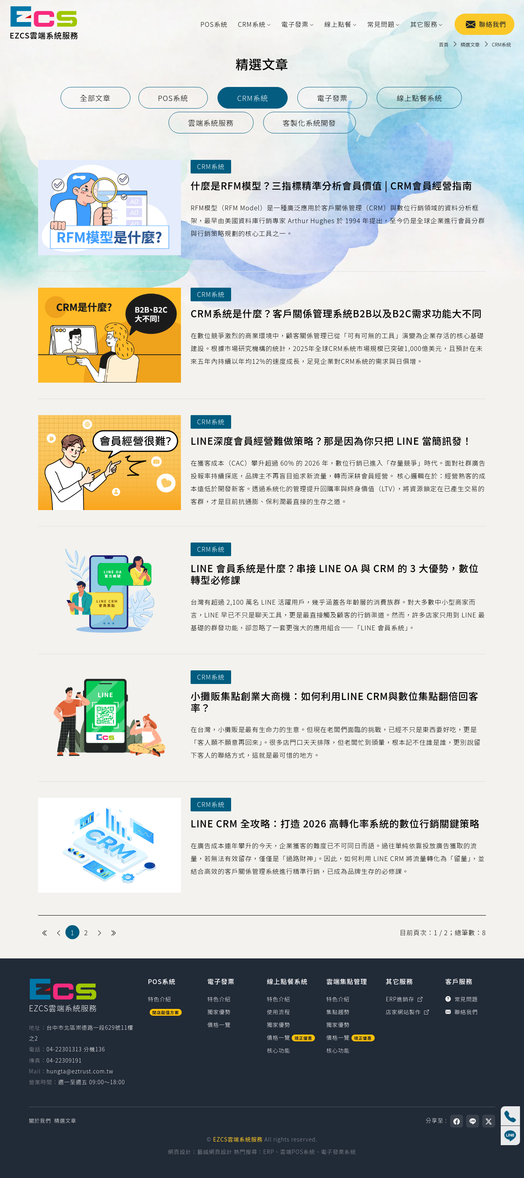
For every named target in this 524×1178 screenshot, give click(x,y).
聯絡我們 (486, 24)
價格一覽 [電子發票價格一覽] (219, 1025)
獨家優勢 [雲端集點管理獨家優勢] (337, 1025)
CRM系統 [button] (252, 24)
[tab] (95, 98)
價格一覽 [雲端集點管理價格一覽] (350, 1037)
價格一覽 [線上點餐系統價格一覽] (291, 1037)
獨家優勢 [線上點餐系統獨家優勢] (278, 1025)
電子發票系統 (338, 1152)
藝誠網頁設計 (214, 1152)
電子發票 (332, 98)
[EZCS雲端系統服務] (44, 24)
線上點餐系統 (419, 98)
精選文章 (65, 1120)
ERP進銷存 (404, 999)
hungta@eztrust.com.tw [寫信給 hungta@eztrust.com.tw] (80, 1071)
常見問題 (461, 999)
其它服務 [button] (423, 24)
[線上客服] (510, 1135)
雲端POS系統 (297, 1152)
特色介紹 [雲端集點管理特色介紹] (337, 999)
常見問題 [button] (380, 24)
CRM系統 (252, 98)
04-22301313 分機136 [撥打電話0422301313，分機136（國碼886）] (76, 1049)
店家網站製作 (408, 1012)
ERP (268, 1152)
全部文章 (95, 98)
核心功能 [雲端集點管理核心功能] (337, 1050)
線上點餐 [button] (337, 24)
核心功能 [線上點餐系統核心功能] (278, 1050)
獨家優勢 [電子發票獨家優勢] (219, 1012)
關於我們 (40, 1120)
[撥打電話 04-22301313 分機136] (510, 1116)
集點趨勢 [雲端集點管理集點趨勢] (337, 1012)
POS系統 (214, 24)
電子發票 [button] (295, 24)
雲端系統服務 (211, 122)
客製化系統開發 (309, 122)
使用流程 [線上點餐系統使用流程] (278, 1012)
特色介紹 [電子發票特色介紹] (219, 999)
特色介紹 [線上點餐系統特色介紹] (278, 999)
